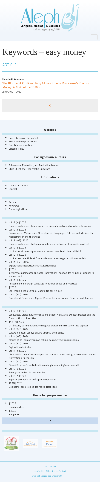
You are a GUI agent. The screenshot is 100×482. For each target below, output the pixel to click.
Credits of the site (18, 185)
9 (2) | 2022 (15, 91)
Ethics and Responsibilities (23, 141)
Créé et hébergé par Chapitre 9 (46, 476)
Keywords (14, 205)
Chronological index (19, 209)
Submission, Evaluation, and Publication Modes (34, 165)
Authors (13, 202)
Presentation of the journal (23, 138)
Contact (13, 188)
